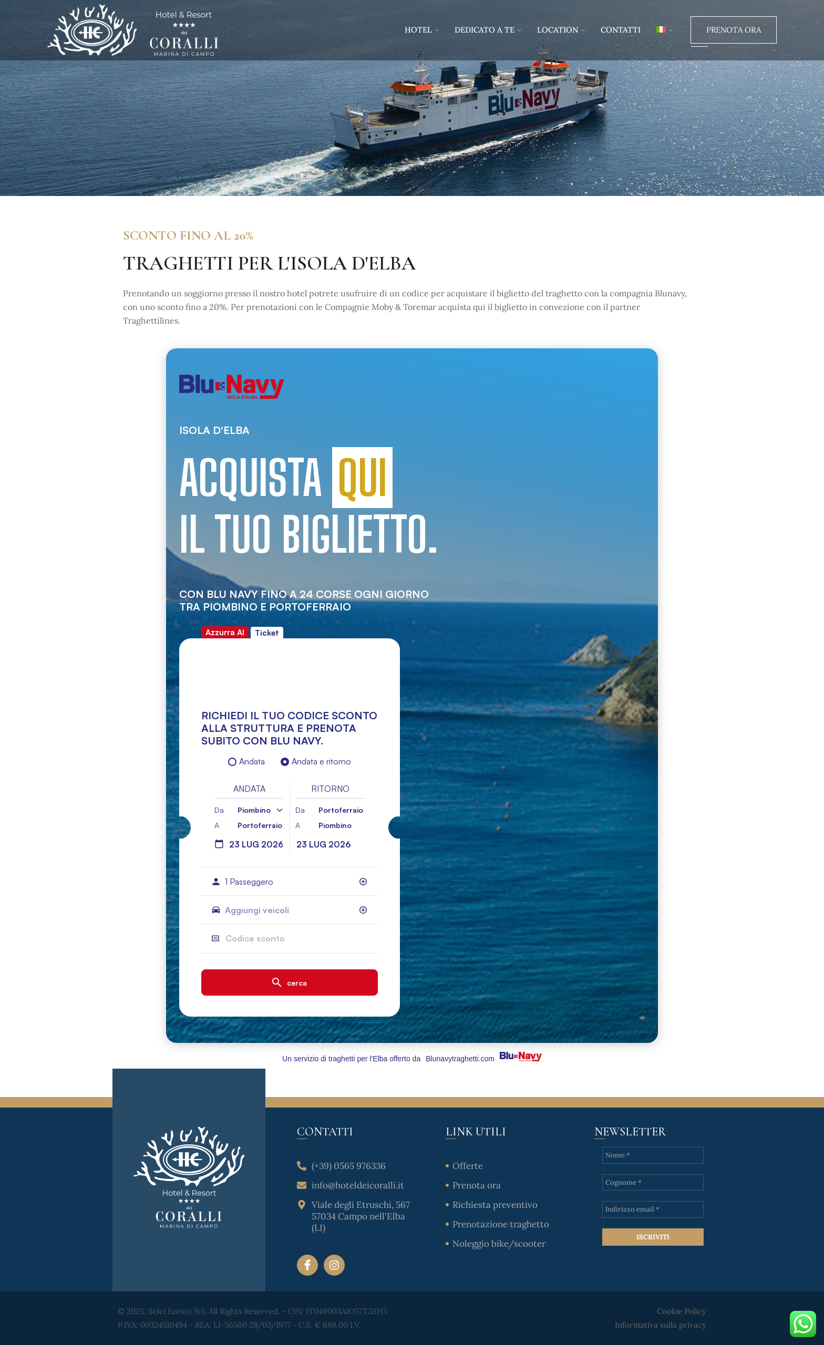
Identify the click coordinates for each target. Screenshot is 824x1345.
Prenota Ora (733, 30)
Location (557, 30)
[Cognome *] (653, 1182)
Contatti (621, 30)
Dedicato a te (484, 30)
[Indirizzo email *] (653, 1209)
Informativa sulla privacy (660, 1325)
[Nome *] (653, 1155)
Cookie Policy (681, 1311)
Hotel (418, 30)
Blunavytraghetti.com (460, 1058)
